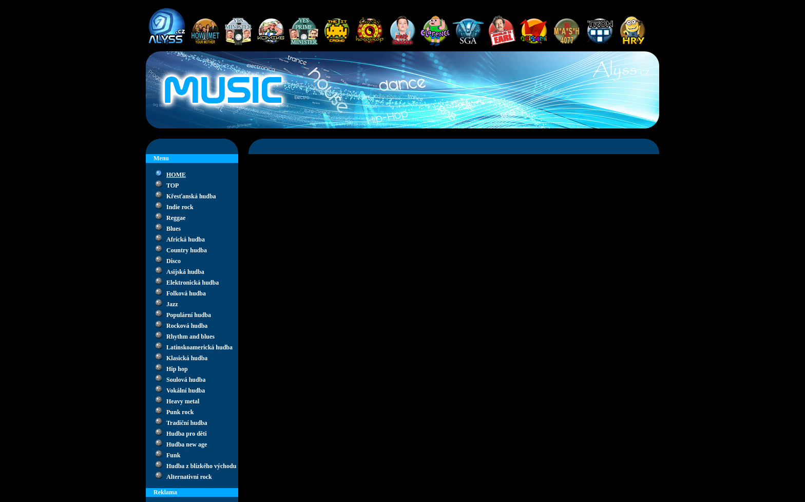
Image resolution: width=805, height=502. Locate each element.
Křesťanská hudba (191, 196)
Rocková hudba (186, 325)
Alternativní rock (189, 476)
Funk (173, 455)
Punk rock (180, 412)
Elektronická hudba (192, 282)
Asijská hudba (185, 271)
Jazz (172, 304)
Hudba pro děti (186, 433)
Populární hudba (188, 315)
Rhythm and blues (190, 336)
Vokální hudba (185, 390)
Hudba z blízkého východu (201, 466)
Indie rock (180, 207)
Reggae (175, 217)
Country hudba (186, 250)
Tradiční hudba (186, 422)
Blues (173, 228)
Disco (173, 261)
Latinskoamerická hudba (199, 347)
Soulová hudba (185, 379)
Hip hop (177, 369)
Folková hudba (186, 293)
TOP (172, 185)
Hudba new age (186, 444)
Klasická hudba (186, 358)
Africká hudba (185, 239)
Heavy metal (182, 401)
